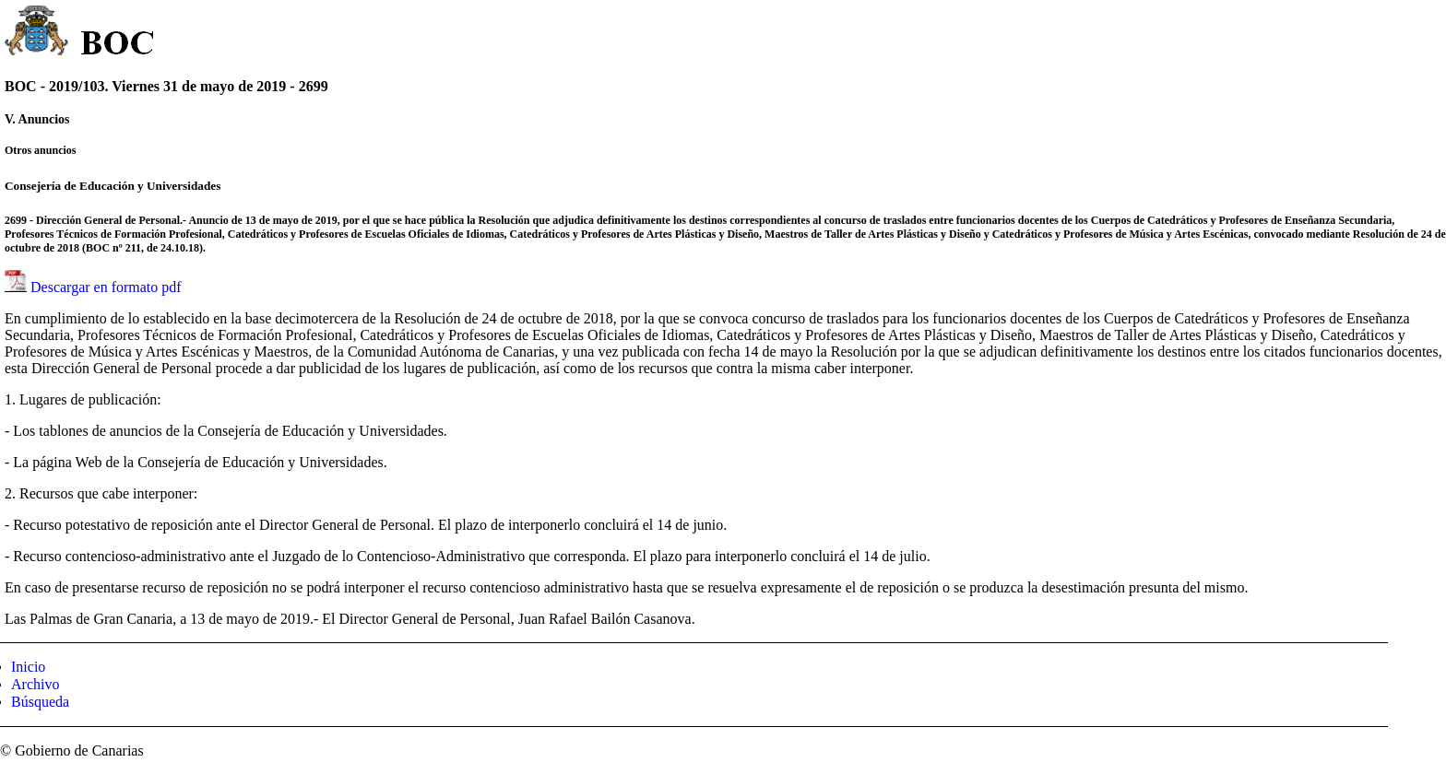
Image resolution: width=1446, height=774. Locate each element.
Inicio (28, 666)
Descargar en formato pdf (106, 287)
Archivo (35, 684)
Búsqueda (40, 702)
